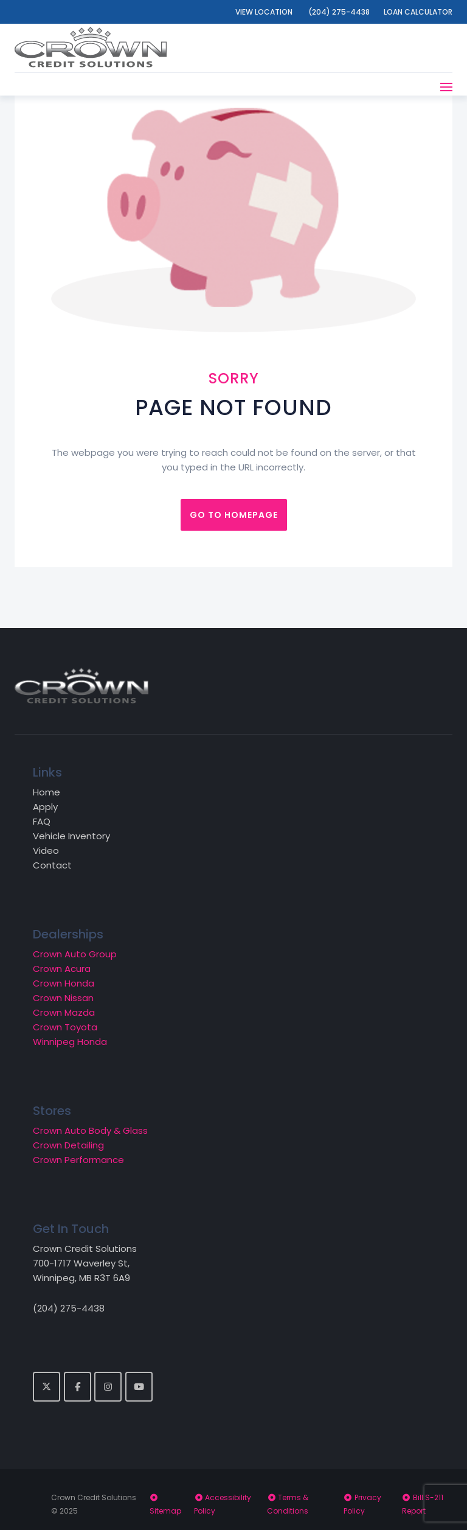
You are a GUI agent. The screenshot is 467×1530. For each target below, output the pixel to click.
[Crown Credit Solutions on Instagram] (108, 1387)
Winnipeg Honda (70, 1041)
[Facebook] (77, 1387)
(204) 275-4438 (339, 12)
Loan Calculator (418, 12)
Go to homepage (234, 515)
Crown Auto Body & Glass (90, 1130)
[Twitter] (46, 1387)
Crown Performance (78, 1159)
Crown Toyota (65, 1027)
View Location (263, 12)
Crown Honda (63, 983)
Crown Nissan (63, 997)
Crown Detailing (68, 1145)
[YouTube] (139, 1387)
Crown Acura (62, 968)
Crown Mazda (64, 1012)
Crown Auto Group (75, 954)
